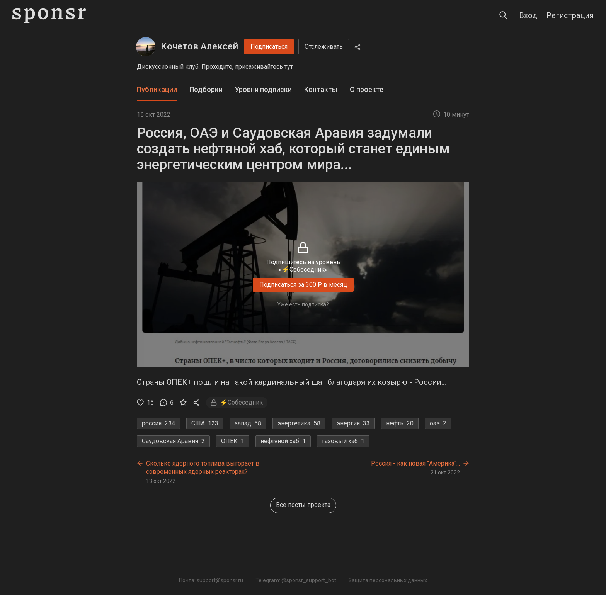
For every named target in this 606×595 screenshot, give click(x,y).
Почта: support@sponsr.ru (211, 580)
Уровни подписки (263, 89)
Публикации (157, 89)
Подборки (206, 89)
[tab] (157, 90)
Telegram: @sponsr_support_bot (295, 580)
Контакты (320, 89)
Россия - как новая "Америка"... (415, 463)
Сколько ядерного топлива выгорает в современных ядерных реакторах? (202, 468)
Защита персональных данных (388, 580)
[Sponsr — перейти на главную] (49, 15)
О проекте (366, 89)
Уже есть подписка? (303, 304)
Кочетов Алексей (199, 46)
